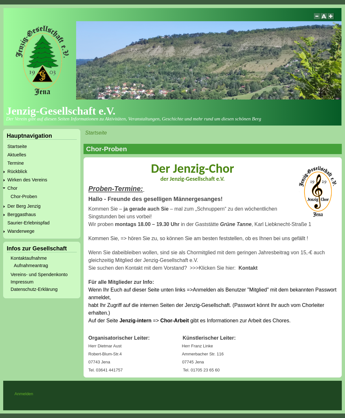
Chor (12, 188)
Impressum (22, 281)
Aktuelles (16, 154)
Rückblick (17, 171)
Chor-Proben (24, 196)
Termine (15, 163)
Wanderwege (20, 231)
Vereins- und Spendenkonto (39, 274)
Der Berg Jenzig (23, 206)
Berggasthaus (21, 214)
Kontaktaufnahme (29, 258)
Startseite (96, 132)
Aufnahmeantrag (31, 265)
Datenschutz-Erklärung (34, 289)
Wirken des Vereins (27, 179)
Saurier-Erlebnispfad (28, 222)
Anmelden (23, 393)
